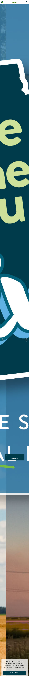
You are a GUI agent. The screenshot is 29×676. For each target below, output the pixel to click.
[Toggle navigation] (26, 2)
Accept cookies (14, 673)
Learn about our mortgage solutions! (14, 457)
